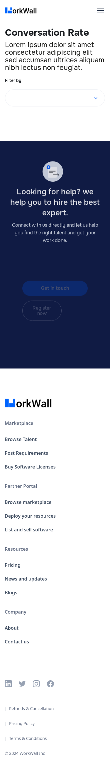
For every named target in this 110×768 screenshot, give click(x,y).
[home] (22, 10)
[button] (99, 11)
